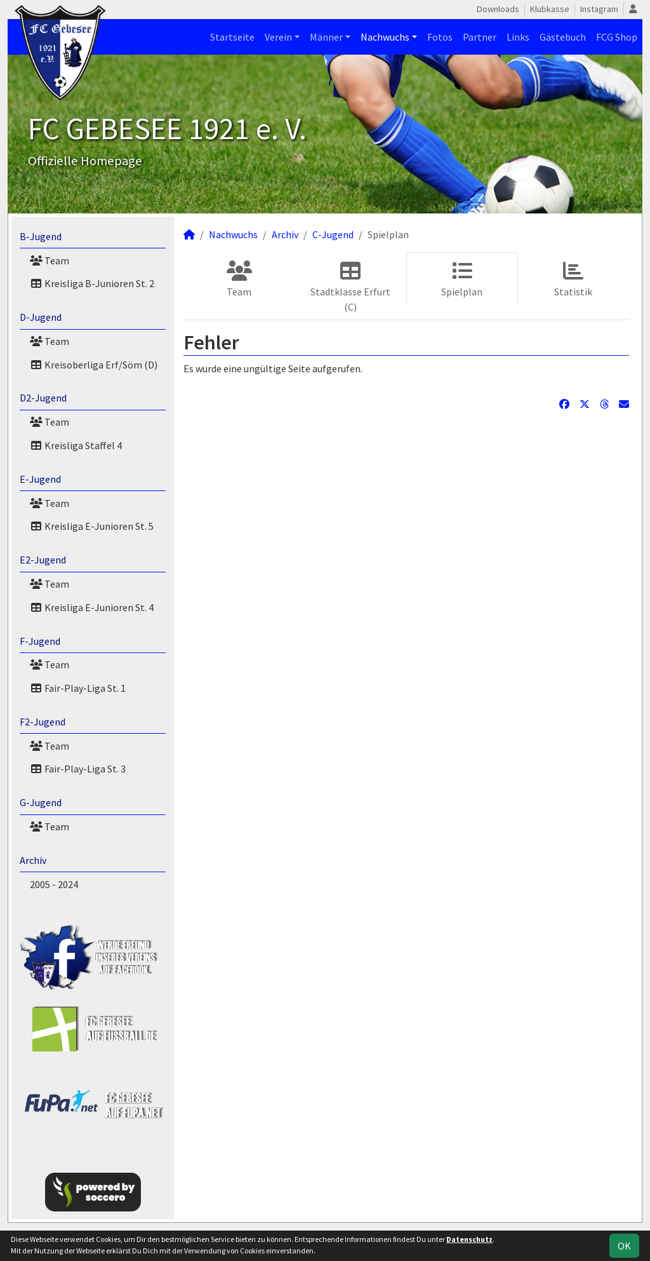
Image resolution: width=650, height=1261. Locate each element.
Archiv (33, 860)
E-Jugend (40, 479)
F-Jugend (40, 641)
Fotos (440, 36)
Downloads (498, 9)
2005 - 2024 (54, 884)
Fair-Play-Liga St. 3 (78, 768)
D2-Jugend (43, 397)
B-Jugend (41, 236)
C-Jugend (333, 234)
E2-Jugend (43, 559)
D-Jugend (41, 317)
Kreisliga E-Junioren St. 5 (92, 526)
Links (518, 36)
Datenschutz (469, 1239)
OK (624, 1245)
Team (49, 260)
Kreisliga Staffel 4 (76, 445)
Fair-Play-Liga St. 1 (78, 688)
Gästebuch (563, 36)
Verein (278, 36)
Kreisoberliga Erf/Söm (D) (93, 364)
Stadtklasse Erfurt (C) (350, 286)
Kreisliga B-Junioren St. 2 (92, 283)
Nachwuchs (385, 36)
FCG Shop (616, 36)
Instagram (599, 9)
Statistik (573, 279)
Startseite (232, 36)
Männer (326, 36)
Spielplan (461, 279)
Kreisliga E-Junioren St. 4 (92, 607)
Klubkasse (549, 9)
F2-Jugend (42, 721)
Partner (479, 36)
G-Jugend (41, 802)
